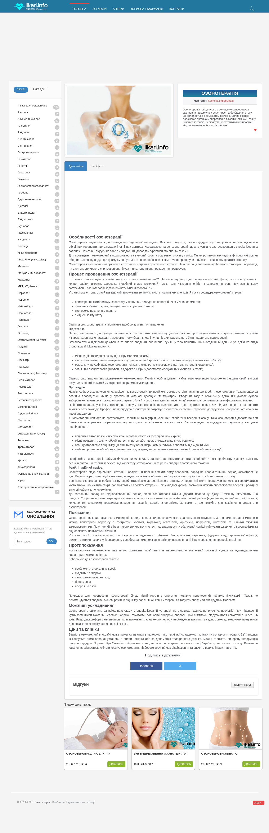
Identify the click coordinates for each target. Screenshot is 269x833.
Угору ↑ (258, 802)
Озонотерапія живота (219, 753)
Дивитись (116, 764)
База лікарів (42, 802)
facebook (146, 666)
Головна (79, 8)
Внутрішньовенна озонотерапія (160, 753)
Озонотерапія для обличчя (88, 753)
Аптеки (118, 8)
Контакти (176, 8)
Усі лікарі (100, 8)
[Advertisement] (134, 47)
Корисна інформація (146, 8)
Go (51, 541)
